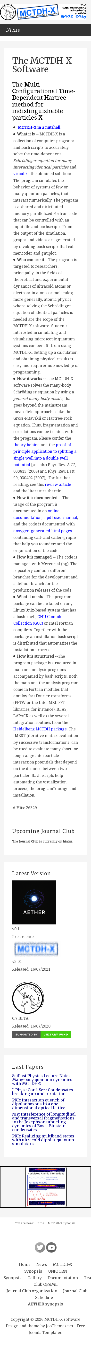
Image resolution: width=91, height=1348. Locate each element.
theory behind (26, 444)
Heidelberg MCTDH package (40, 729)
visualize (21, 173)
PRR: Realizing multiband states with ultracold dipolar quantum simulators (43, 1140)
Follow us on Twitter (40, 1247)
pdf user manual (62, 517)
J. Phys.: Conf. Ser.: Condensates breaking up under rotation (42, 1091)
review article (58, 484)
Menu (13, 30)
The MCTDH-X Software (42, 65)
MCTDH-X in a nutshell (39, 127)
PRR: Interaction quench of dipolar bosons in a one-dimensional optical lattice (38, 1104)
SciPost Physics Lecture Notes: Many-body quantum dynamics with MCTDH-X (42, 1079)
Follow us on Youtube (51, 1247)
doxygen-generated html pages (42, 530)
